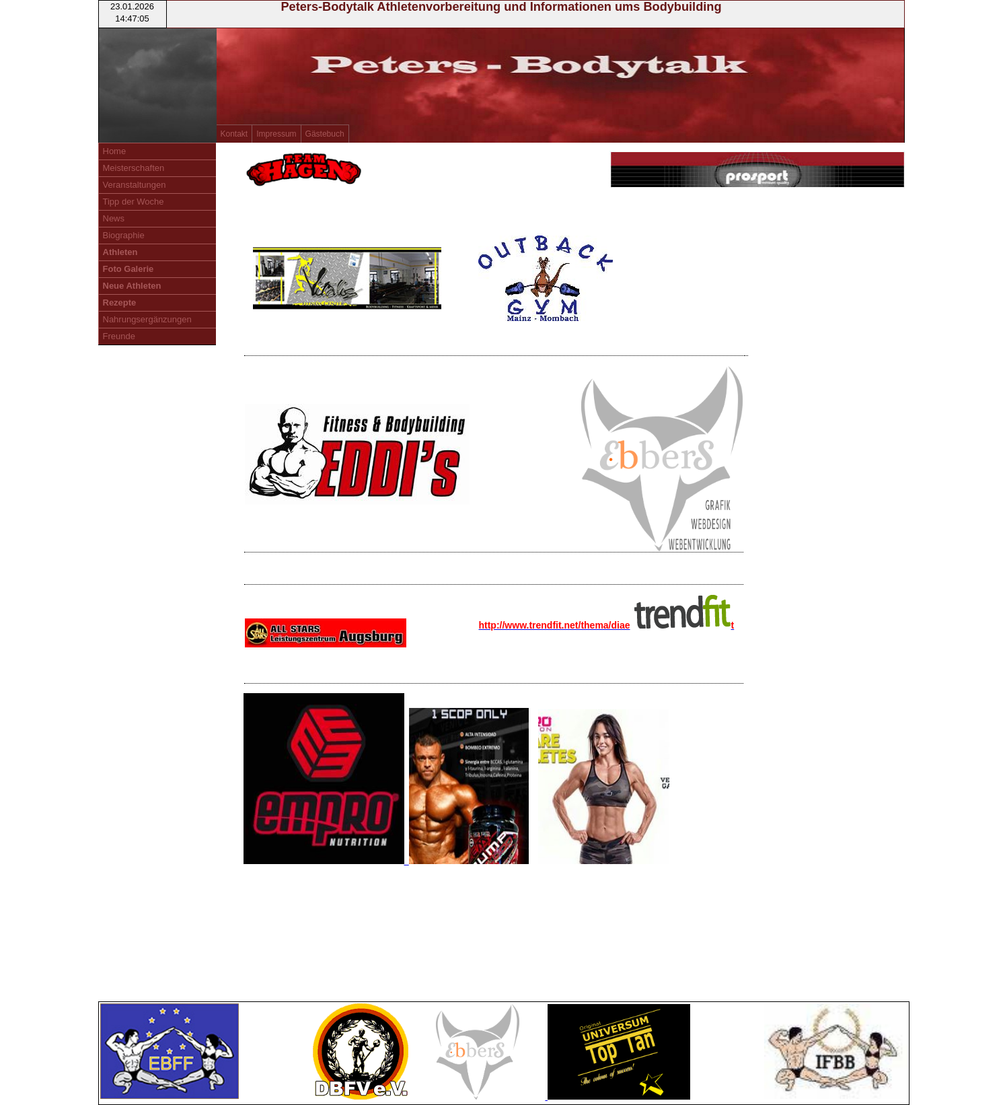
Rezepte (120, 302)
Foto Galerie (128, 269)
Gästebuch (324, 134)
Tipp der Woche (133, 202)
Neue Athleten (132, 286)
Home (114, 151)
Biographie (124, 235)
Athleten (120, 252)
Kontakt (234, 134)
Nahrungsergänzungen (147, 319)
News (114, 218)
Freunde (119, 336)
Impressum (276, 134)
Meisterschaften (134, 168)
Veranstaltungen (134, 185)
